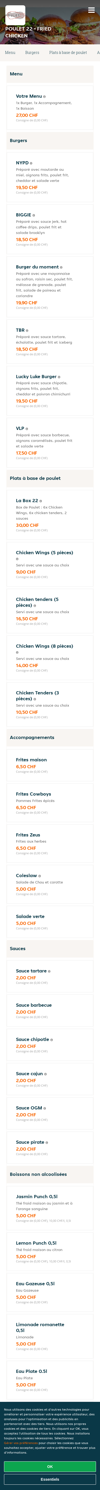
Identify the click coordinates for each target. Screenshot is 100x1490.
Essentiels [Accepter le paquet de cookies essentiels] (50, 1479)
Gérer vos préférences (21, 1443)
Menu (10, 52)
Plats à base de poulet (68, 52)
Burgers (32, 52)
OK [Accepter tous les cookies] (50, 1467)
